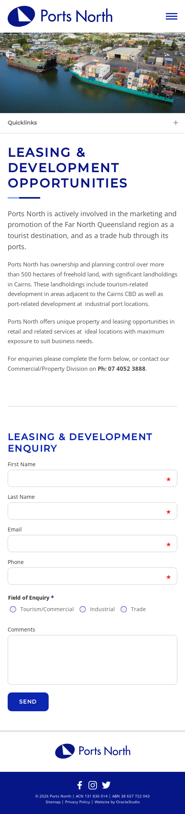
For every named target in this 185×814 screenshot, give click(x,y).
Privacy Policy (77, 801)
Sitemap (53, 801)
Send (28, 701)
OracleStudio (128, 801)
